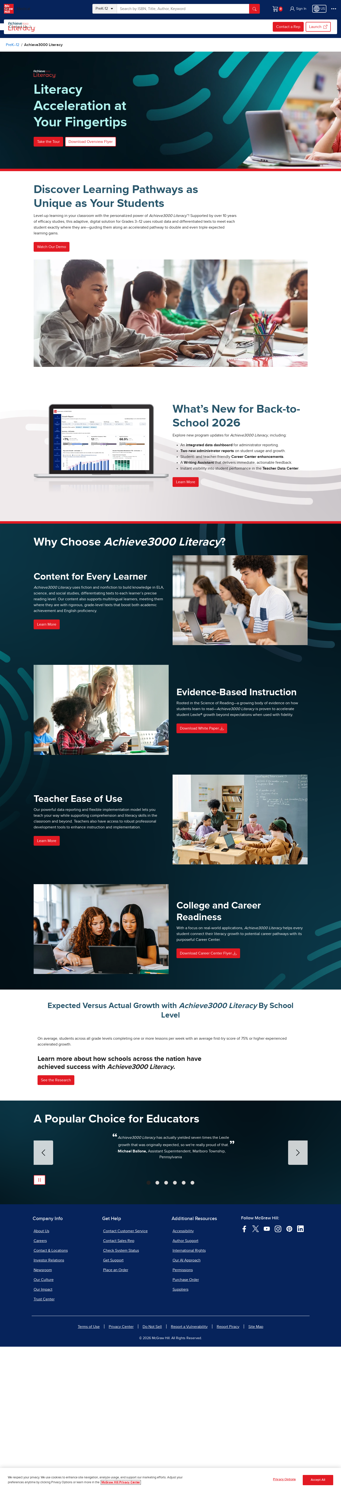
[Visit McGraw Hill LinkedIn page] (300, 1374)
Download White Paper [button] (202, 728)
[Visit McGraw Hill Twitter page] (255, 1374)
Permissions (183, 1415)
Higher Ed (49, 9)
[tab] (148, 1328)
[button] (297, 8)
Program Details (122, 27)
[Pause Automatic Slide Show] (39, 1325)
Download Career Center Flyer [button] (208, 953)
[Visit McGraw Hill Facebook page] (244, 1374)
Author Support (185, 1386)
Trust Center (44, 1444)
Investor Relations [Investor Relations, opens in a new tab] (49, 1406)
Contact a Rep (288, 27)
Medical (72, 9)
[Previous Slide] (43, 1298)
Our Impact (43, 1435)
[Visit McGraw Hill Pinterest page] (289, 1374)
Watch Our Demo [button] (51, 247)
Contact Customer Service (125, 1376)
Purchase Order (186, 1425)
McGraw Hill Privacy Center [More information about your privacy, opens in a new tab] (120, 1482)
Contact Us (197, 27)
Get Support (113, 1406)
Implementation (161, 27)
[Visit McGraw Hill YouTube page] (266, 1374)
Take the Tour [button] (48, 142)
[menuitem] (70, 26)
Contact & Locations (51, 1396)
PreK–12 (26, 9)
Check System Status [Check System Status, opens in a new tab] (121, 1396)
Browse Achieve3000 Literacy (70, 27)
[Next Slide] (298, 1298)
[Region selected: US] (319, 9)
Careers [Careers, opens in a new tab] (40, 1386)
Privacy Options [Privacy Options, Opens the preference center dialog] (284, 1479)
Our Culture (44, 1425)
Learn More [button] (185, 482)
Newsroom (43, 1415)
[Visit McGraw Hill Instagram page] (278, 1374)
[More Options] (333, 8)
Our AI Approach (187, 1406)
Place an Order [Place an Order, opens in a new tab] (115, 1415)
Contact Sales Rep (118, 1386)
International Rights (189, 1396)
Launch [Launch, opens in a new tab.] (318, 27)
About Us (41, 1376)
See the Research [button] (56, 1225)
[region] (170, 1480)
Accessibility (183, 1376)
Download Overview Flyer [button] (90, 142)
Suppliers (180, 1435)
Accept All (318, 1480)
